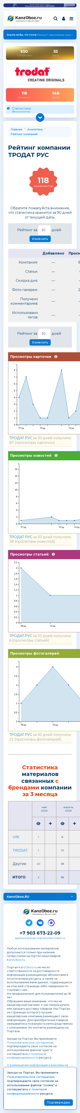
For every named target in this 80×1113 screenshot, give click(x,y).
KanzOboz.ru (16, 959)
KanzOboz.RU (18, 897)
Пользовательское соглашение (30, 1042)
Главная (16, 129)
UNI (16, 837)
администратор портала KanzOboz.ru (40, 938)
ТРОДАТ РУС (20, 438)
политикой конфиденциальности (26, 1055)
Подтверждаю (58, 1102)
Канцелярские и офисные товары (27, 21)
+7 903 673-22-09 (40, 933)
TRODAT (20, 850)
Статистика (40, 109)
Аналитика (35, 129)
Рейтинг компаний (24, 134)
